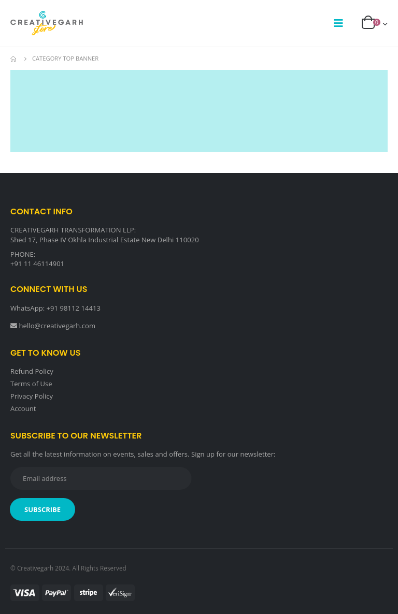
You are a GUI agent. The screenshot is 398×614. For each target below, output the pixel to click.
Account (23, 408)
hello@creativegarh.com (57, 325)
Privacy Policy (31, 396)
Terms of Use (31, 383)
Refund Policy (31, 371)
